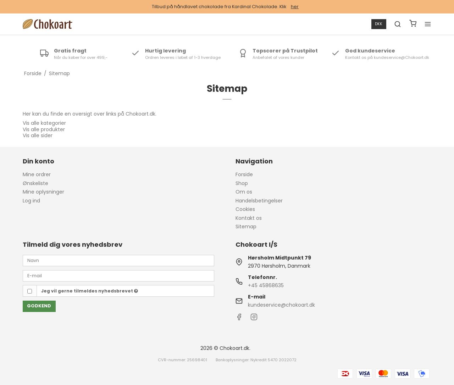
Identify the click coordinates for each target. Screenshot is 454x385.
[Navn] (118, 260)
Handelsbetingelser (259, 200)
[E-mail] (118, 275)
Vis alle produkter (44, 129)
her (295, 7)
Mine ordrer (37, 174)
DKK (378, 24)
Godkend (39, 306)
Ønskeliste (35, 183)
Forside (244, 174)
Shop (242, 183)
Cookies (245, 209)
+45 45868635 (266, 285)
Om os (244, 191)
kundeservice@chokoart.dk (281, 304)
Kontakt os (249, 218)
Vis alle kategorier (44, 123)
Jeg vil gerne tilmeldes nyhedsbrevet (89, 291)
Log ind (31, 200)
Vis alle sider (37, 135)
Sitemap (246, 226)
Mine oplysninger (43, 191)
